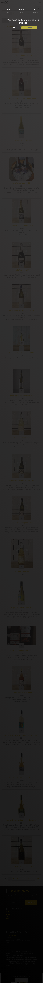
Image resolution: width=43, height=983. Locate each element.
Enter (29, 27)
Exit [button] (13, 27)
